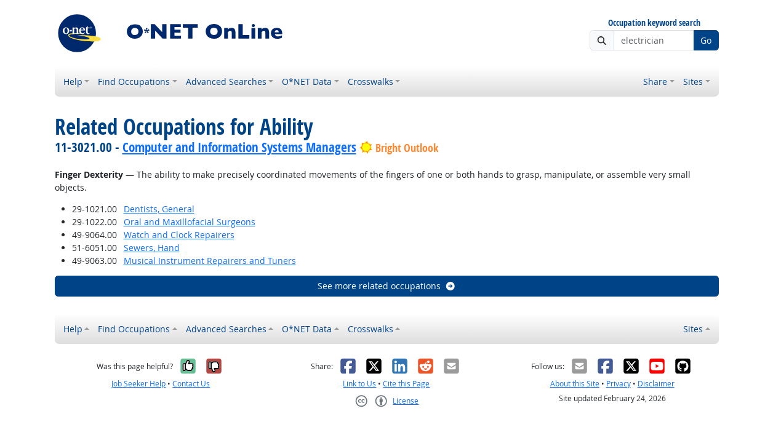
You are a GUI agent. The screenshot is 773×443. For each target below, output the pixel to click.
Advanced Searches (226, 81)
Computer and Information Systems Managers (239, 147)
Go (705, 40)
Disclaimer (656, 383)
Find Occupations (134, 81)
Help (72, 81)
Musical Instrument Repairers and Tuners (210, 260)
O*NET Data (307, 81)
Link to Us (359, 383)
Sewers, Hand (152, 247)
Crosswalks (370, 81)
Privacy (618, 383)
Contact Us (191, 383)
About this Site (574, 383)
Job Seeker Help (138, 383)
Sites (693, 81)
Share (655, 81)
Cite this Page (406, 383)
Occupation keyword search (654, 23)
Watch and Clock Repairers (179, 235)
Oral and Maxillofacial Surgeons (189, 222)
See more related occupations (387, 286)
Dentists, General (159, 209)
